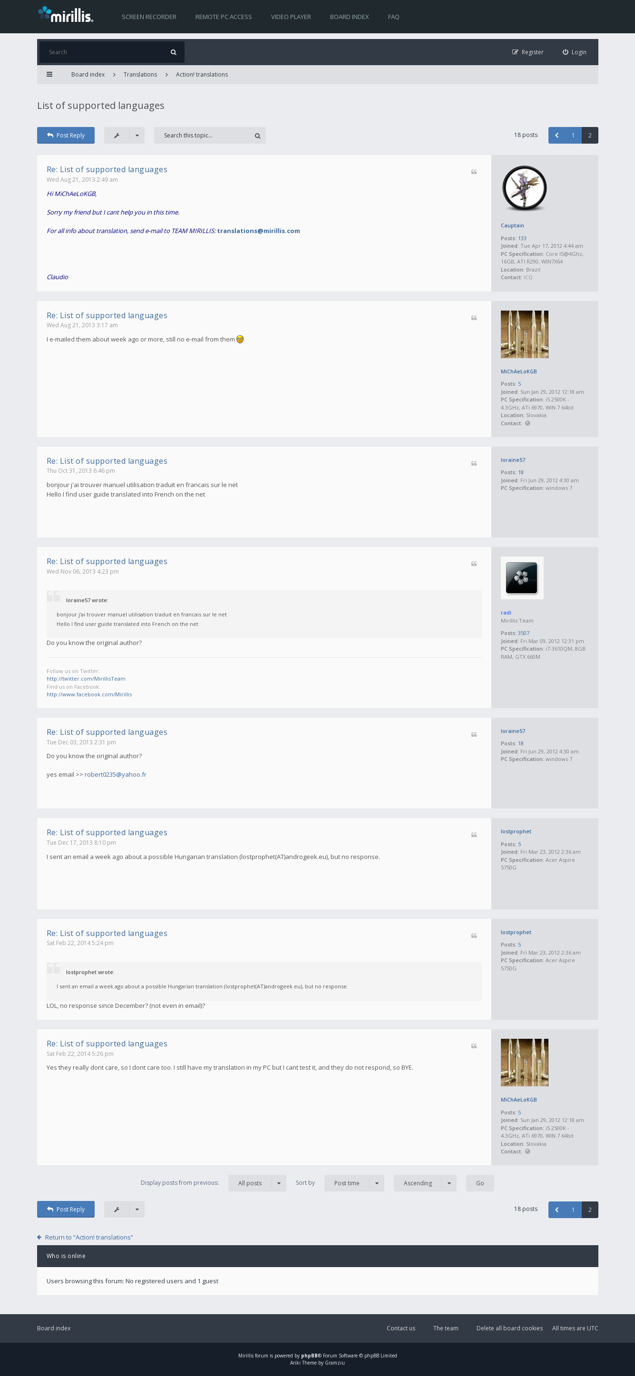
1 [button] (573, 135)
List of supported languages (101, 105)
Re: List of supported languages (107, 169)
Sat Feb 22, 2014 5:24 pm (80, 943)
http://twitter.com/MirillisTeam (86, 678)
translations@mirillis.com (258, 230)
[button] (556, 135)
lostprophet (516, 831)
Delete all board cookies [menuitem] (510, 1328)
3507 (523, 632)
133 (522, 238)
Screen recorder (149, 16)
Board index (349, 16)
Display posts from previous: (213, 1183)
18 (521, 472)
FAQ (394, 16)
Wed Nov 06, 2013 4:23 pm (83, 571)
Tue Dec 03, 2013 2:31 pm (81, 742)
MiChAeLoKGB (519, 371)
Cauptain (512, 225)
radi (506, 612)
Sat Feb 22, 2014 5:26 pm (80, 1054)
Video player (291, 16)
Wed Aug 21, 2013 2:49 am (82, 180)
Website (528, 424)
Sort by (340, 1183)
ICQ (528, 277)
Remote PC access (223, 16)
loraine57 (513, 459)
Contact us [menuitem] (401, 1328)
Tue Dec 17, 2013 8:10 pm (81, 843)
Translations (140, 74)
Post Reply (66, 135)
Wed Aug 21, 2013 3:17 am (82, 325)
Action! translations (202, 74)
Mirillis (246, 1355)
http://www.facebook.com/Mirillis (89, 694)
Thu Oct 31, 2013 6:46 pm (81, 471)
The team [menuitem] (446, 1328)
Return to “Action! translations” (89, 1237)
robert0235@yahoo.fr (116, 774)
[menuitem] (574, 52)
